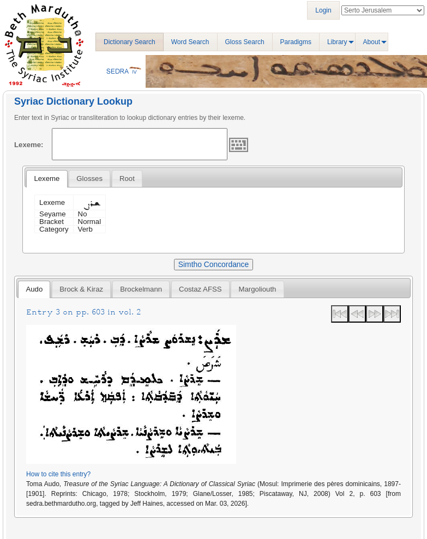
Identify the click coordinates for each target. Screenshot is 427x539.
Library (337, 42)
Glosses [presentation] (89, 178)
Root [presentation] (127, 178)
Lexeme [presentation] (46, 178)
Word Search (190, 42)
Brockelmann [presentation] (141, 289)
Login (323, 10)
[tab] (46, 178)
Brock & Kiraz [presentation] (81, 289)
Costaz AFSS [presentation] (200, 289)
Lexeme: (29, 145)
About (371, 42)
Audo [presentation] (34, 289)
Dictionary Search (129, 42)
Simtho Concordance (213, 264)
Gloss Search (244, 42)
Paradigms (295, 42)
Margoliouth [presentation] (257, 289)
